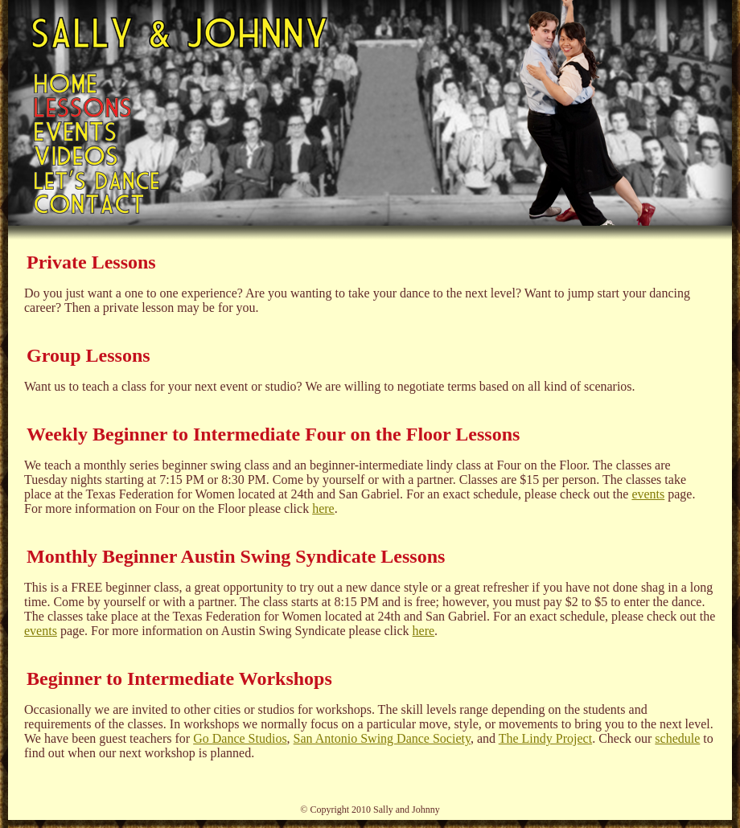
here (323, 508)
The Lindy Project (545, 738)
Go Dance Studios (239, 738)
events (647, 494)
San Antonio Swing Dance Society (382, 738)
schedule (677, 738)
